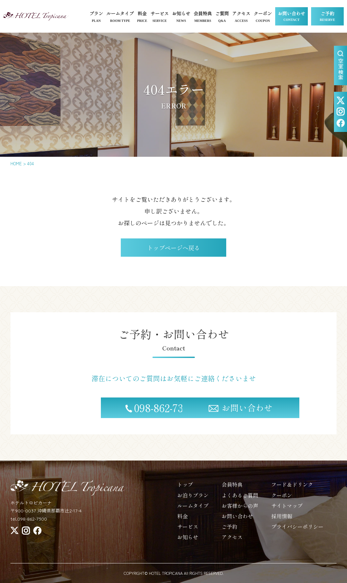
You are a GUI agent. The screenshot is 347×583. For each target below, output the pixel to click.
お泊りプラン (193, 499)
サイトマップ (287, 509)
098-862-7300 (108, 411)
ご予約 (327, 16)
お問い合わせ (291, 16)
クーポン (281, 499)
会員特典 (232, 488)
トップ (185, 488)
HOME (16, 163)
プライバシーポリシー (297, 530)
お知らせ (187, 541)
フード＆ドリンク (292, 488)
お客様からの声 (240, 509)
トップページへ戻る (173, 247)
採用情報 (281, 520)
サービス (187, 530)
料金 (182, 520)
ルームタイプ (193, 509)
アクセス (232, 541)
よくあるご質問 (240, 499)
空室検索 (341, 65)
